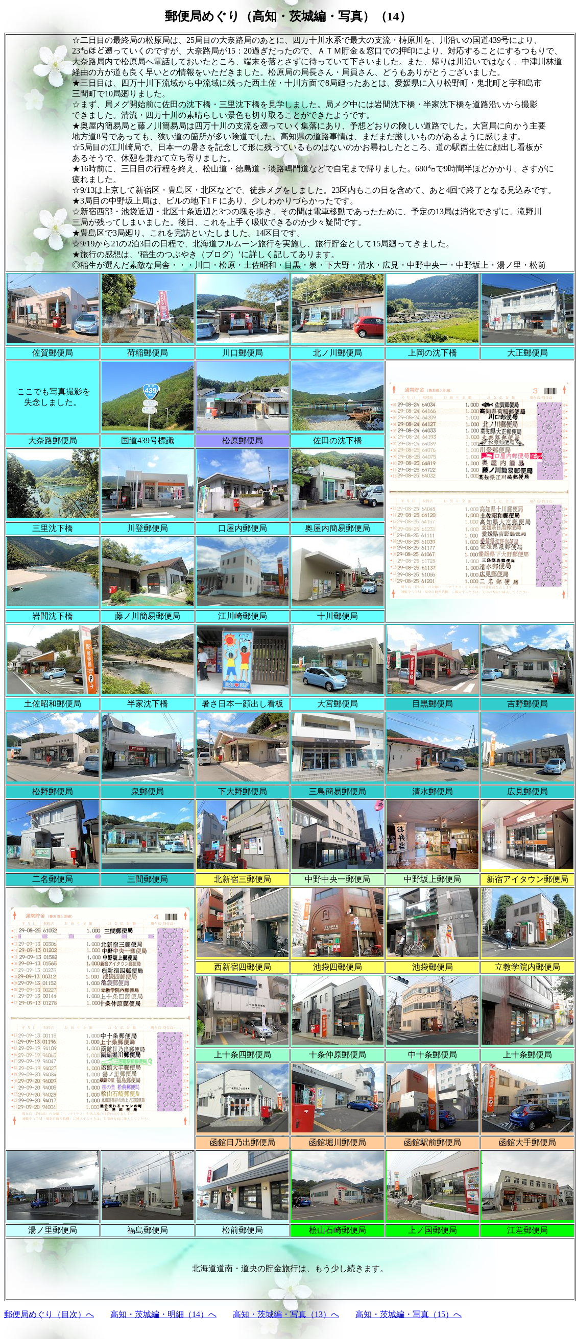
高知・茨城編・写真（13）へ (286, 1314)
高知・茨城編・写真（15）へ (408, 1314)
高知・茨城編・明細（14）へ (163, 1314)
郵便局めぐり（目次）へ (49, 1314)
